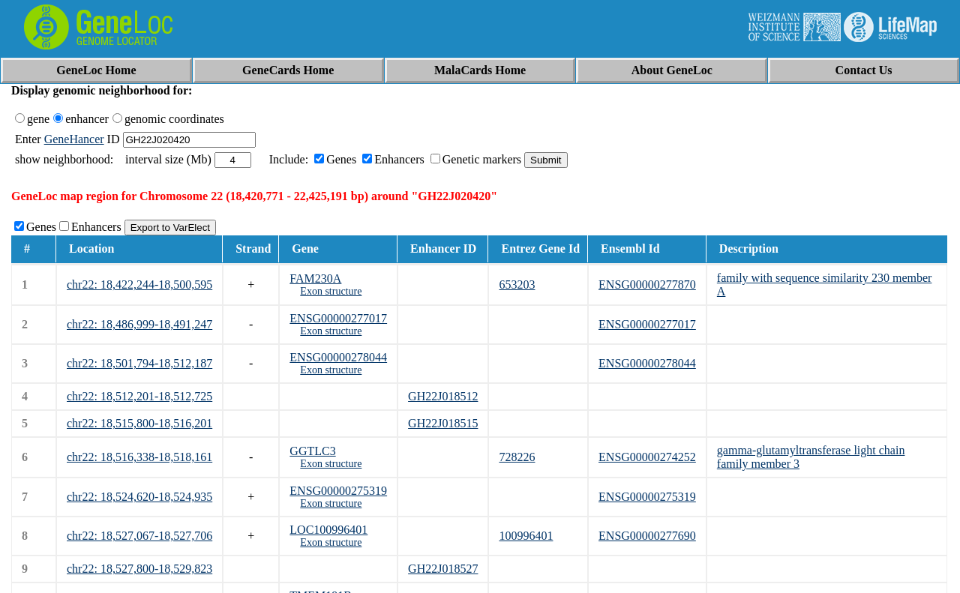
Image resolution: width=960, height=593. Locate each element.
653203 (517, 284)
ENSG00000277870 (647, 284)
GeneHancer (74, 139)
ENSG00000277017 (338, 318)
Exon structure (331, 291)
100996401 (526, 535)
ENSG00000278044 (338, 357)
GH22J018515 (443, 423)
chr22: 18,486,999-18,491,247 (139, 324)
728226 (517, 457)
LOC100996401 (329, 529)
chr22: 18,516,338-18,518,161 (139, 457)
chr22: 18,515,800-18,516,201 (139, 423)
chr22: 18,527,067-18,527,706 (139, 535)
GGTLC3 (312, 451)
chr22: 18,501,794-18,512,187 (139, 363)
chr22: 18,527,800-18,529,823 (139, 568)
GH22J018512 (443, 396)
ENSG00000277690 (647, 535)
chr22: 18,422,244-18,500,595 (139, 284)
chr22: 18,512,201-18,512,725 (139, 396)
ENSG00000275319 (338, 490)
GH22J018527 (443, 568)
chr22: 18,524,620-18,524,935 (139, 496)
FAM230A (315, 278)
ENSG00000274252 (647, 457)
